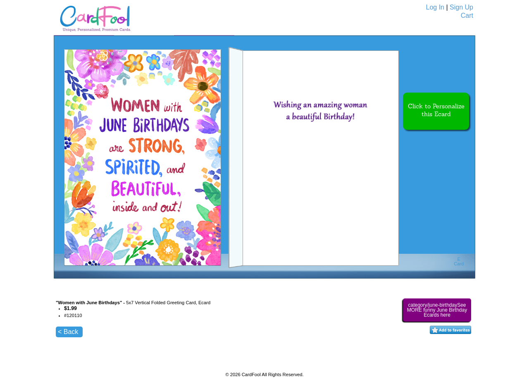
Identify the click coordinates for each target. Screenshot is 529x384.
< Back (68, 331)
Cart (467, 15)
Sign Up (461, 7)
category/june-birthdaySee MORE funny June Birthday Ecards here (437, 310)
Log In (435, 7)
